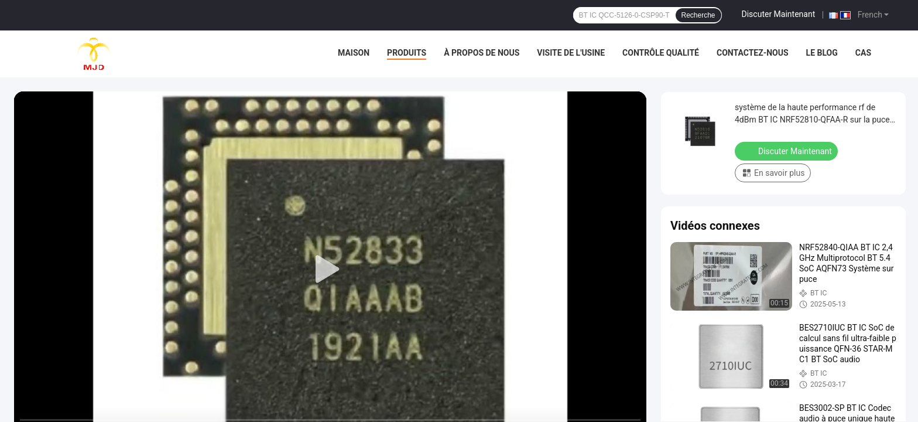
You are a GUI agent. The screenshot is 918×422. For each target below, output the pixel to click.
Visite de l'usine (571, 52)
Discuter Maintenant (779, 14)
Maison (353, 52)
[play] (330, 269)
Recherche (698, 15)
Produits (406, 52)
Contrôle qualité (660, 52)
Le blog (822, 52)
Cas (863, 52)
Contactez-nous (753, 52)
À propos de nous (481, 52)
